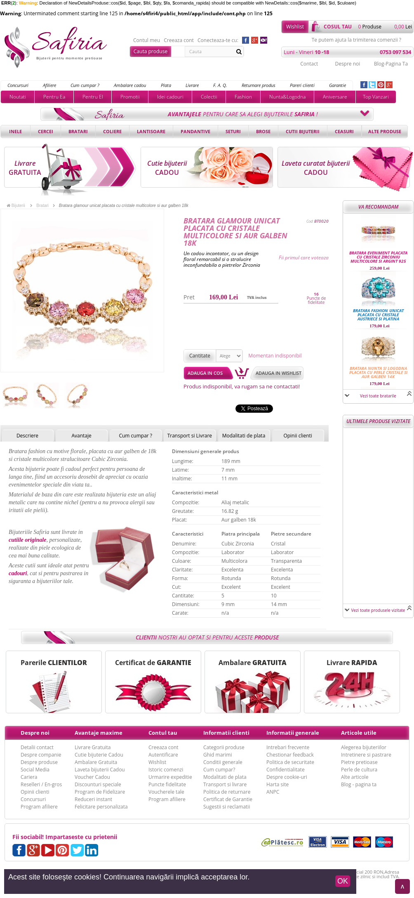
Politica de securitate (290, 762)
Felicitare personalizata (101, 806)
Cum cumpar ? (85, 85)
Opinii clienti (297, 435)
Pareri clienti (302, 85)
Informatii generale (292, 732)
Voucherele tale (166, 791)
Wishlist (295, 26)
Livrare (192, 85)
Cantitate (199, 355)
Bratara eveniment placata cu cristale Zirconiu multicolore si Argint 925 (378, 257)
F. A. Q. (220, 85)
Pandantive (195, 131)
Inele (15, 131)
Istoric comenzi (165, 769)
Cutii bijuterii (303, 131)
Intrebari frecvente (287, 747)
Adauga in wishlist (278, 373)
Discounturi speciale (98, 784)
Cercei (45, 131)
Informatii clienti (226, 732)
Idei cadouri (170, 96)
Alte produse (384, 131)
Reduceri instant (93, 799)
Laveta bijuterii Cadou (100, 769)
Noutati (17, 96)
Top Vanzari (376, 96)
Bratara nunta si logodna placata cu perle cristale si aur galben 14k (378, 372)
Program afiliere (39, 806)
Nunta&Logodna (287, 96)
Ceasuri (344, 131)
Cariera (29, 776)
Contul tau (162, 732)
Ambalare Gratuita (96, 762)
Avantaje (81, 435)
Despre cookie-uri (286, 776)
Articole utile (358, 732)
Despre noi (347, 63)
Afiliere (49, 85)
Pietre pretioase (359, 762)
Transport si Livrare (189, 435)
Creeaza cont (179, 40)
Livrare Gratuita (93, 747)
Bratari (78, 131)
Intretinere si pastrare (366, 754)
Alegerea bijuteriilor (363, 747)
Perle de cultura (359, 769)
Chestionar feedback (290, 754)
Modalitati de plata (244, 435)
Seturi (233, 131)
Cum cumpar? (219, 769)
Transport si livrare (225, 784)
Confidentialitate (285, 769)
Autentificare (163, 754)
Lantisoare (151, 131)
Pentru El (92, 96)
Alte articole (354, 776)
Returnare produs (258, 85)
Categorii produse (224, 747)
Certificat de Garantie (227, 799)
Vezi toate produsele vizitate (378, 610)
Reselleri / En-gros (41, 784)
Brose (263, 131)
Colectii (209, 96)
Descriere (27, 435)
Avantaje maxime (98, 732)
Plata (166, 85)
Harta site (277, 784)
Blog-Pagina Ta (391, 63)
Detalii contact (37, 747)
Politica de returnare (226, 791)
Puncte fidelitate (167, 784)
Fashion (243, 96)
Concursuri (17, 85)
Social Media (35, 769)
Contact (309, 63)
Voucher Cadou (92, 776)
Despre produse (39, 762)
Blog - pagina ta (358, 784)
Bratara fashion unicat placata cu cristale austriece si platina (378, 315)
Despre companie (41, 754)
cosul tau (338, 26)
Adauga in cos (205, 373)
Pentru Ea (54, 96)
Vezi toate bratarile (378, 396)
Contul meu (146, 40)
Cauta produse (150, 51)
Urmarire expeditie (170, 776)
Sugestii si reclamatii (226, 806)
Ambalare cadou (130, 85)
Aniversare (335, 96)
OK (342, 881)
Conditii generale (222, 762)
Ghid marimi (217, 754)
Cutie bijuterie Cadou (99, 754)
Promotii (130, 96)
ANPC (272, 791)
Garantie (337, 85)
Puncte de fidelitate (316, 300)
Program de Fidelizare (100, 791)
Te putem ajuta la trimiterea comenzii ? (356, 40)
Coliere (112, 131)
